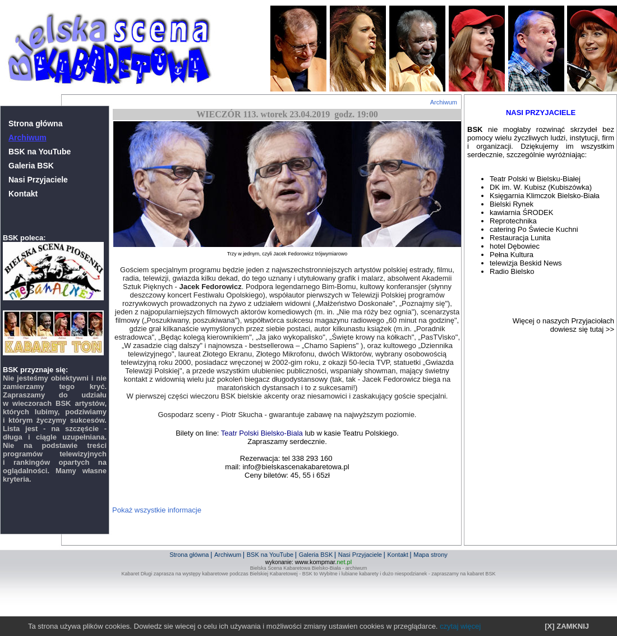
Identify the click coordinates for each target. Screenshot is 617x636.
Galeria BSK (31, 165)
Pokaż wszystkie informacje (156, 510)
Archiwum (443, 102)
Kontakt (23, 193)
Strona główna (35, 123)
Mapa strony (430, 554)
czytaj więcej (460, 626)
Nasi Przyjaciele (38, 179)
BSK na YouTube (39, 151)
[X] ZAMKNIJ (567, 626)
